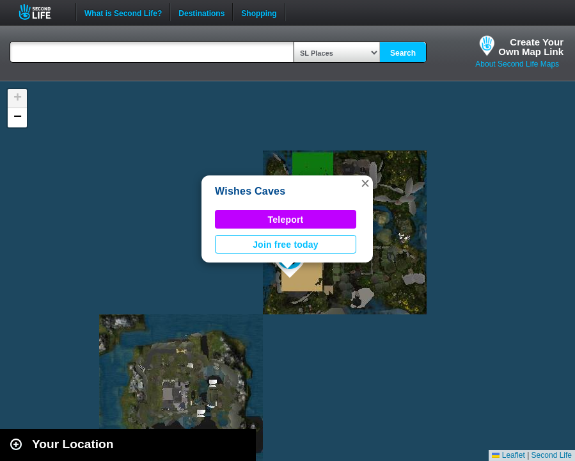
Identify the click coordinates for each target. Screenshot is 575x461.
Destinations (201, 12)
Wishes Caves (250, 191)
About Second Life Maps (517, 64)
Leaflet (508, 455)
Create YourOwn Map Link (530, 46)
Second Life (42, 11)
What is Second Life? (123, 12)
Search (403, 53)
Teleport (286, 219)
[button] (365, 183)
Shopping (258, 12)
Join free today (286, 244)
